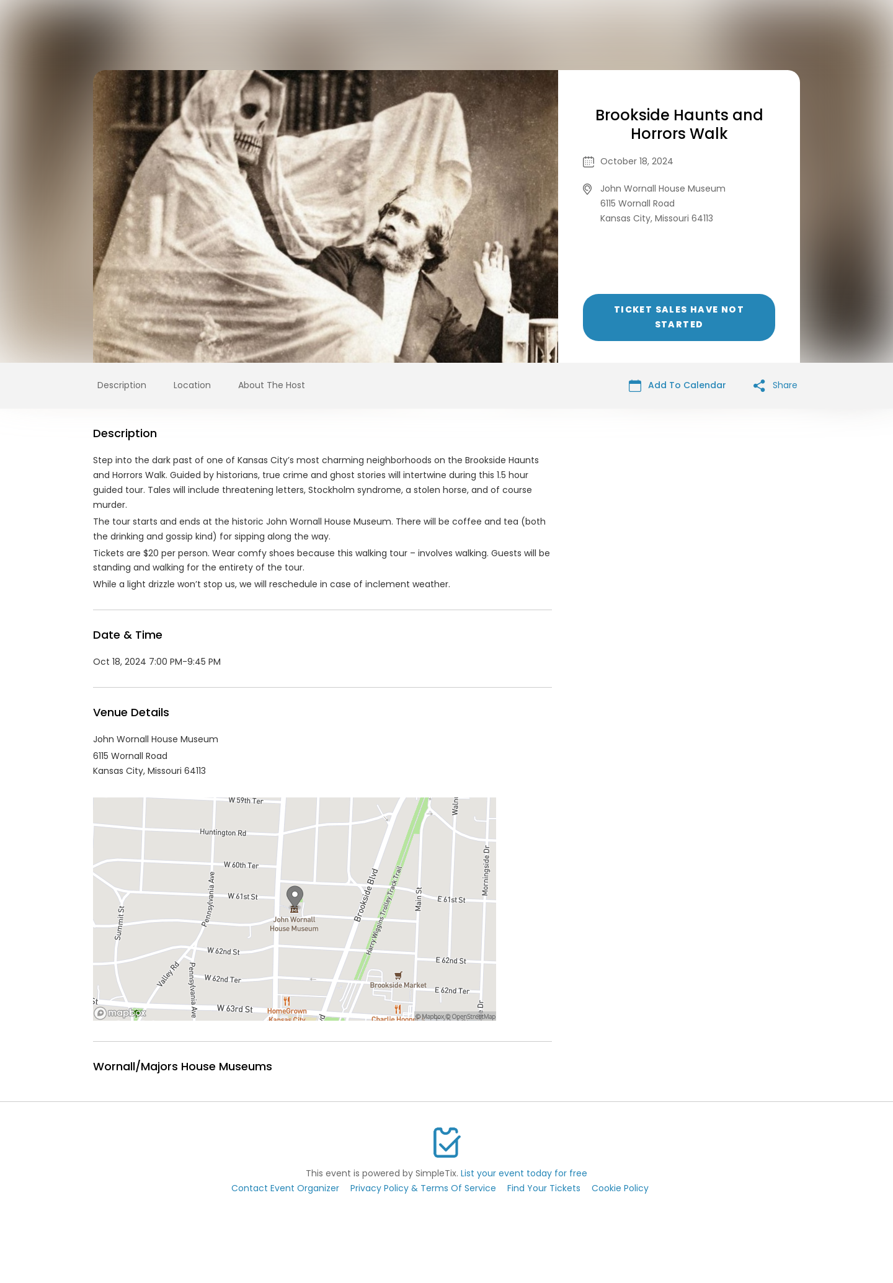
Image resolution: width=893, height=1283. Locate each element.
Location (192, 385)
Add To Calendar (677, 385)
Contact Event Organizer (285, 1188)
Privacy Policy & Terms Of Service (423, 1188)
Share (775, 385)
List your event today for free (524, 1173)
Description (121, 385)
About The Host (271, 385)
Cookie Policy (620, 1188)
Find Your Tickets (543, 1188)
